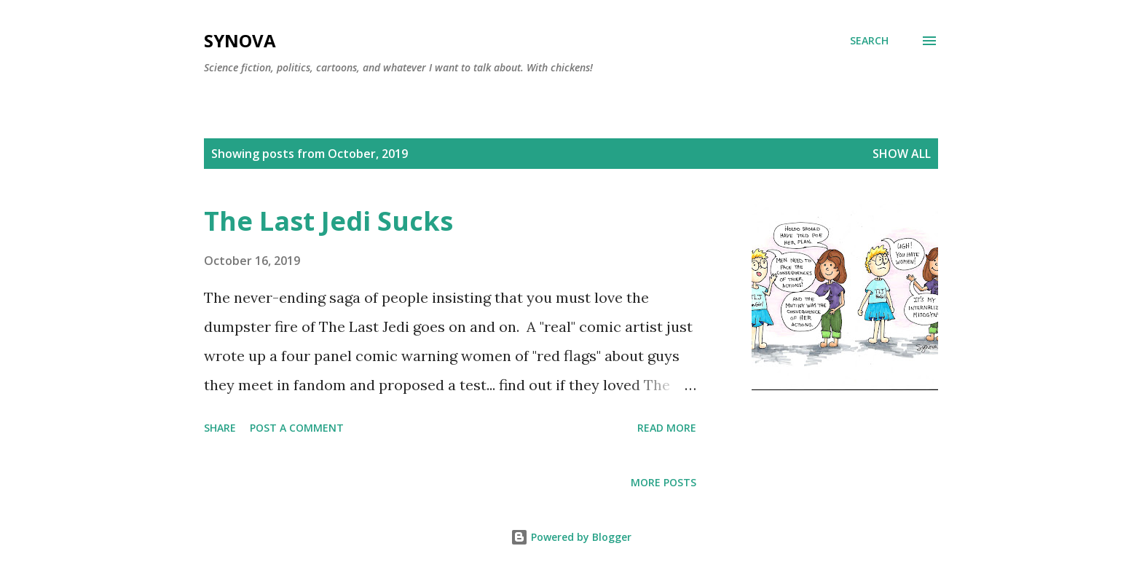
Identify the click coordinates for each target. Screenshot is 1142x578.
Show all (902, 154)
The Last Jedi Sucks (328, 221)
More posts (663, 482)
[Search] (869, 41)
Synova (240, 40)
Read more (666, 428)
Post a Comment (297, 428)
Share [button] (220, 428)
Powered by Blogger (571, 537)
